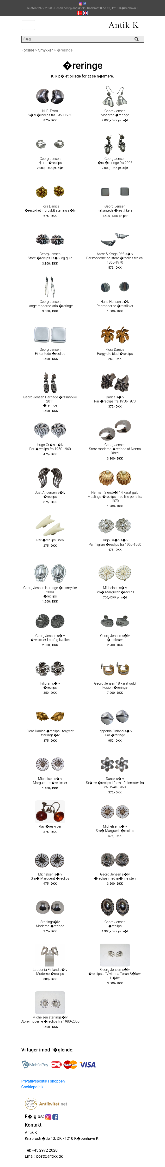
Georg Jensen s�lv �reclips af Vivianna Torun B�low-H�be (114, 974)
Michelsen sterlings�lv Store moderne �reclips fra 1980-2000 (50, 1019)
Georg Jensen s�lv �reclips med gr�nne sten (115, 876)
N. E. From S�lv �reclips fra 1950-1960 (50, 113)
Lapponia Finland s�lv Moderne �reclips (50, 972)
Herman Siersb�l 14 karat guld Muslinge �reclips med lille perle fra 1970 (115, 497)
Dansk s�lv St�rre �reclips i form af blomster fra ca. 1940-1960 (115, 783)
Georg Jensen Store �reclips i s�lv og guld (50, 256)
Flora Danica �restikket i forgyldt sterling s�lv (49, 208)
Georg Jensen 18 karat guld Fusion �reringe (115, 685)
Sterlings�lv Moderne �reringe (50, 924)
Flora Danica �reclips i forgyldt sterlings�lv (50, 733)
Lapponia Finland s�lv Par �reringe (115, 733)
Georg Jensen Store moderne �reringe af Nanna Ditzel (115, 449)
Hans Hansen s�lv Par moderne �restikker (115, 304)
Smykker (45, 50)
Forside (28, 50)
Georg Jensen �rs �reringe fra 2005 (115, 161)
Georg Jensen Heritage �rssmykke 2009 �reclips (50, 592)
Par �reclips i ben (50, 540)
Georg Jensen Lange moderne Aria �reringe (50, 304)
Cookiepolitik (32, 1087)
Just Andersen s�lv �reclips (50, 495)
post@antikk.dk (49, 1156)
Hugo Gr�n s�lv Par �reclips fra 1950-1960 (50, 447)
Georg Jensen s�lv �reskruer (115, 638)
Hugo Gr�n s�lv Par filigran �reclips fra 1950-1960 (115, 542)
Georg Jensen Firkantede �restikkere (115, 208)
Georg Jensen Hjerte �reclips (50, 161)
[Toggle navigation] (28, 25)
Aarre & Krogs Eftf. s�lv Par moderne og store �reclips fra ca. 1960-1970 (115, 258)
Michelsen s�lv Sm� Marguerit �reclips (115, 590)
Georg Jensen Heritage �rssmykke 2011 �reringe (50, 401)
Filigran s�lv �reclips (50, 685)
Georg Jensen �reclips (114, 924)
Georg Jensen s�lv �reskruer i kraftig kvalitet (50, 638)
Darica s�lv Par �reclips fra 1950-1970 (115, 399)
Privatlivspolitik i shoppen (43, 1081)
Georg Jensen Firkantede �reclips (50, 352)
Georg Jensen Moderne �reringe (115, 113)
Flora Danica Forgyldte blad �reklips (115, 352)
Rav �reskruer (50, 826)
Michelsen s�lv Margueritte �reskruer (50, 781)
